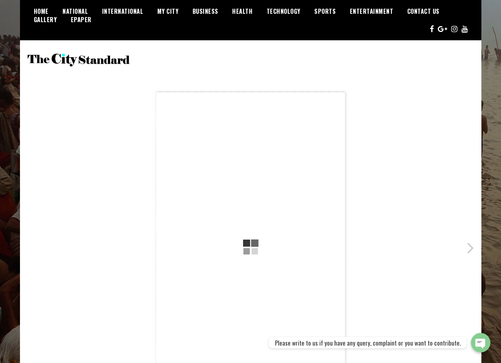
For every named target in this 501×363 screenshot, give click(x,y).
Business (205, 11)
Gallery (45, 19)
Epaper (81, 19)
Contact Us (423, 11)
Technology (283, 11)
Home (41, 11)
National (75, 11)
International (123, 11)
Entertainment (371, 11)
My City (168, 11)
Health (242, 11)
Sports (325, 11)
